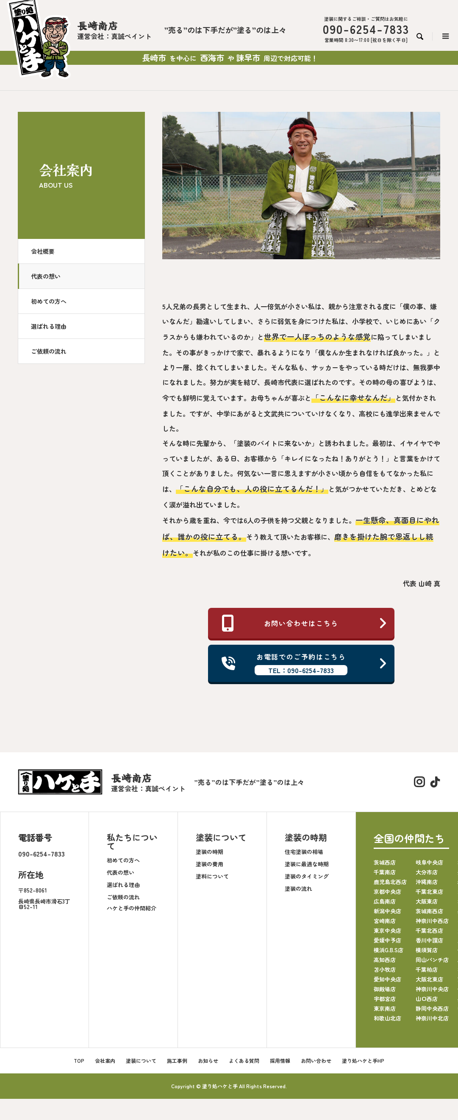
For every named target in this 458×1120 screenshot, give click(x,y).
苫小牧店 (385, 969)
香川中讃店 (429, 940)
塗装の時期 (209, 852)
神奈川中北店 (432, 1018)
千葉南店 (385, 872)
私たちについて (132, 841)
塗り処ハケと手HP (363, 1060)
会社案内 (105, 1060)
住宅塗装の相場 (304, 852)
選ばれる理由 (49, 326)
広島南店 (385, 901)
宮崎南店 (385, 921)
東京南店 (385, 1008)
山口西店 (427, 999)
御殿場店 (385, 989)
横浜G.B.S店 (388, 950)
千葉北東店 (429, 891)
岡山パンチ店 (432, 960)
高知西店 (385, 960)
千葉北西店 (429, 930)
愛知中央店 (387, 979)
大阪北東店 (429, 979)
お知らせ (208, 1060)
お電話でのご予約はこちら (305, 663)
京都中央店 (387, 891)
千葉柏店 (427, 969)
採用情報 (280, 1060)
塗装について (221, 837)
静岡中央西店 (432, 1008)
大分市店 (427, 872)
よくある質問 (244, 1060)
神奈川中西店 (432, 921)
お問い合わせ (316, 1060)
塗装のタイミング (307, 876)
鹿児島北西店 (390, 882)
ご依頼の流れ (49, 351)
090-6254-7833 (41, 853)
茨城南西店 (429, 911)
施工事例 (177, 1060)
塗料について (212, 876)
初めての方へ (49, 301)
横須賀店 (427, 950)
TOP (79, 1060)
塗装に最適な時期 (307, 864)
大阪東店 (427, 901)
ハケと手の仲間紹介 (131, 908)
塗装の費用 (209, 864)
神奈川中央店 (432, 989)
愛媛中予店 (387, 940)
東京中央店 (387, 930)
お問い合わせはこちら (305, 623)
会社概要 (43, 251)
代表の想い (46, 276)
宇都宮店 (385, 999)
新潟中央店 (387, 911)
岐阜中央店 (429, 862)
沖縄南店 (427, 882)
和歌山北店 (387, 1018)
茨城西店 (385, 862)
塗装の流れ (298, 888)
